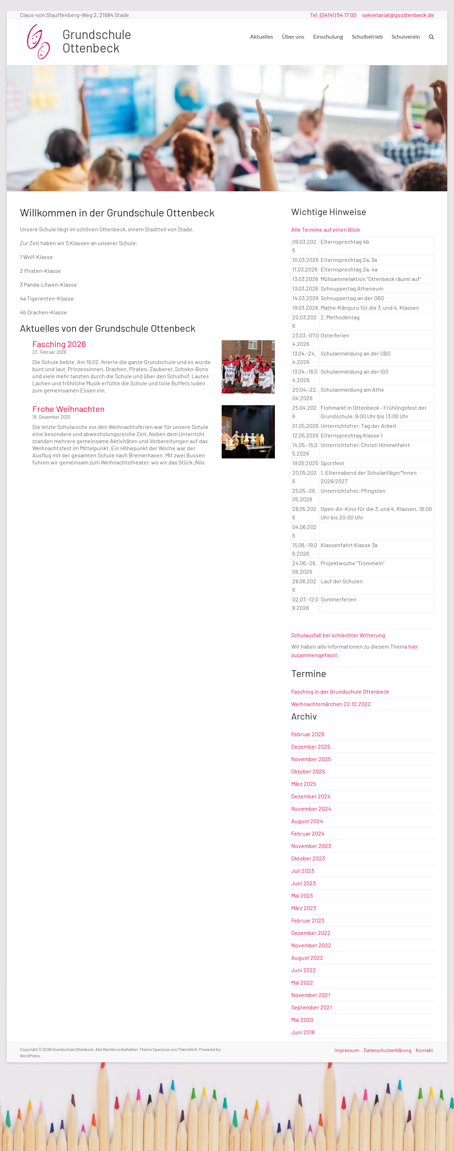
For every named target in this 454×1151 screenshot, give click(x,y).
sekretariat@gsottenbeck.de (398, 14)
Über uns (293, 36)
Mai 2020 (302, 1019)
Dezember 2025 (310, 746)
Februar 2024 (308, 833)
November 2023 (311, 845)
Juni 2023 (303, 883)
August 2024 (307, 820)
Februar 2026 (307, 734)
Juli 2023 (302, 870)
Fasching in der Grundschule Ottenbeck (340, 691)
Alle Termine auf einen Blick (325, 229)
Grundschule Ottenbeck (96, 40)
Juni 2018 (303, 1032)
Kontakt (425, 1049)
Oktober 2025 (308, 771)
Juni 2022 (303, 969)
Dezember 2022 (311, 932)
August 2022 (307, 957)
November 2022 (311, 945)
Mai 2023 (302, 895)
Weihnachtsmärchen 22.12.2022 (331, 703)
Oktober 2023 (308, 858)
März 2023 (303, 907)
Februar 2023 (307, 920)
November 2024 (311, 808)
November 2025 (311, 758)
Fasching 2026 (59, 343)
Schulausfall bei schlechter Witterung (338, 635)
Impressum (345, 1049)
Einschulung (328, 36)
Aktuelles (261, 36)
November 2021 (310, 994)
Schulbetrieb (367, 36)
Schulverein (406, 36)
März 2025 (303, 783)
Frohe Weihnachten (68, 408)
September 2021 (311, 1007)
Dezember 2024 (311, 796)
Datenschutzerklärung (387, 1049)
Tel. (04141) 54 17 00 (333, 14)
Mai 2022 (302, 982)
